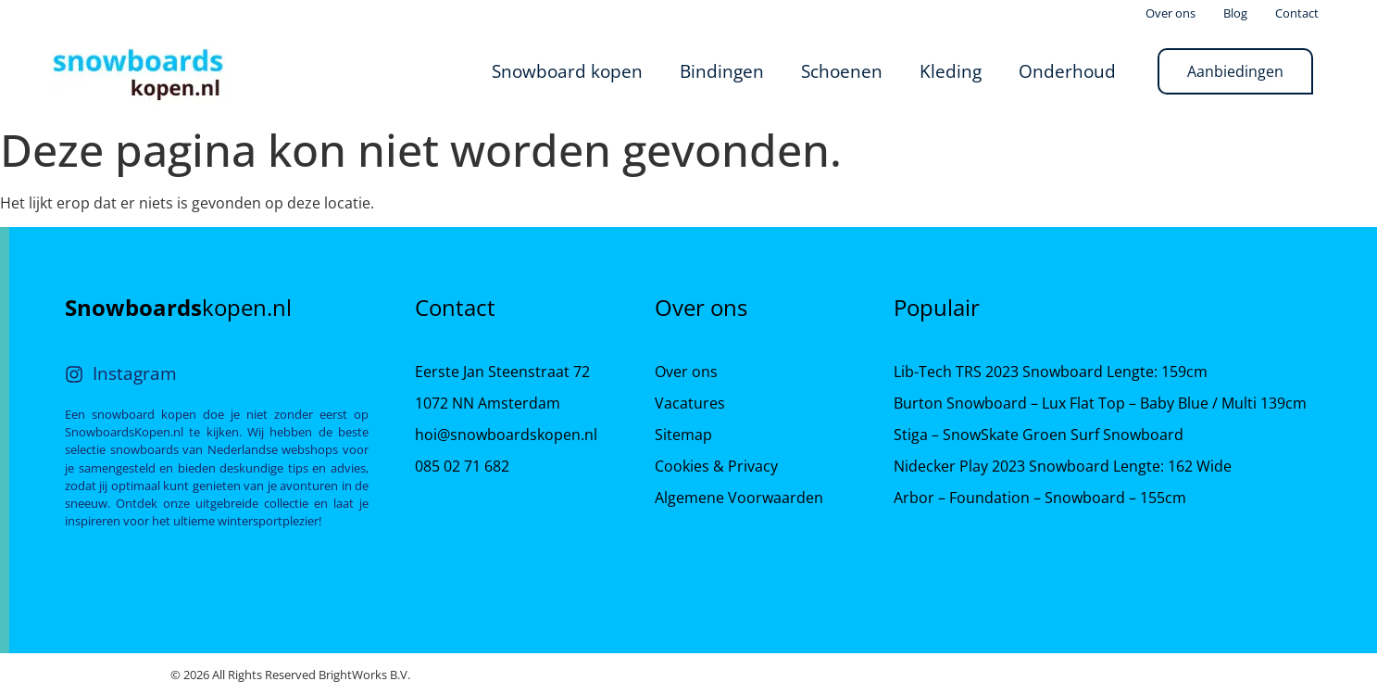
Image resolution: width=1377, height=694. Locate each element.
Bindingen (722, 70)
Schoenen (842, 70)
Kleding (951, 70)
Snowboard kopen (567, 70)
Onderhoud (1067, 70)
